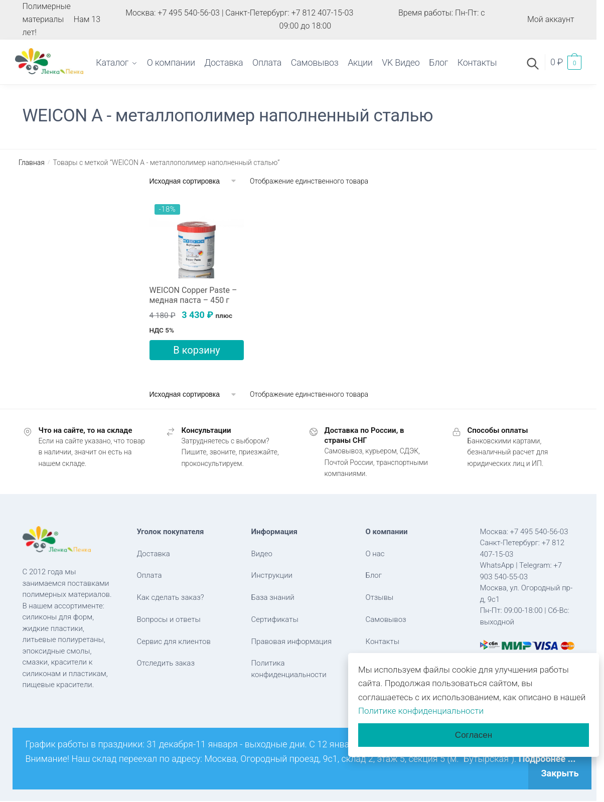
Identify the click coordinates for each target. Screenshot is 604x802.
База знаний (272, 597)
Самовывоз (386, 619)
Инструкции (272, 575)
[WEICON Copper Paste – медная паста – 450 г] (196, 238)
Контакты (382, 641)
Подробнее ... (547, 758)
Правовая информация (291, 641)
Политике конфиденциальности (421, 711)
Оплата (149, 575)
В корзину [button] (196, 350)
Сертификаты (274, 619)
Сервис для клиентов (174, 641)
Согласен (473, 735)
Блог (374, 575)
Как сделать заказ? (170, 597)
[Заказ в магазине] (193, 181)
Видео (261, 553)
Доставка (153, 553)
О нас (375, 553)
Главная (32, 162)
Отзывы (380, 597)
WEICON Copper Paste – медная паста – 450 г (193, 295)
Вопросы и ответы (169, 619)
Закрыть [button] (559, 773)
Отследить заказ (166, 663)
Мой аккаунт (550, 19)
